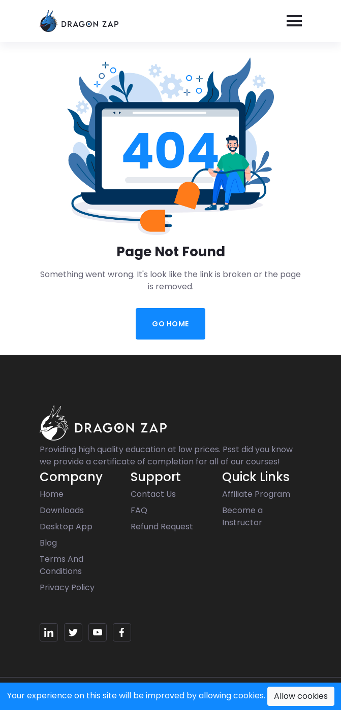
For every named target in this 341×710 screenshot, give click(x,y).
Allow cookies (301, 696)
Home (52, 494)
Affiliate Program (256, 494)
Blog (48, 543)
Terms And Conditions (61, 565)
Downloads (62, 510)
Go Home (170, 324)
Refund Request (162, 526)
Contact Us (153, 494)
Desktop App (66, 526)
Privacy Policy (67, 587)
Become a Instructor (242, 516)
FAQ (139, 510)
